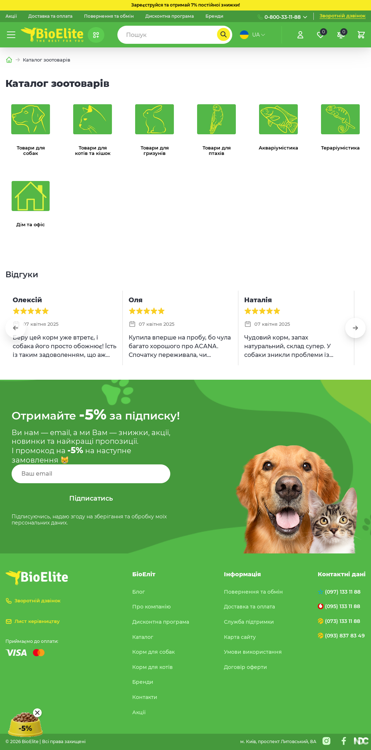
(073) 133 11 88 (342, 621)
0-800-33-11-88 (282, 17)
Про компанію (151, 606)
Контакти (144, 697)
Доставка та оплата (50, 16)
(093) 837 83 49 (345, 635)
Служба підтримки (249, 622)
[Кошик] (361, 34)
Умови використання (253, 652)
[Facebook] (343, 741)
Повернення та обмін (109, 16)
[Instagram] (326, 741)
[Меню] (11, 35)
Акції (11, 16)
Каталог (142, 637)
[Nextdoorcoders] (361, 741)
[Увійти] (300, 34)
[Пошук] (223, 34)
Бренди (214, 16)
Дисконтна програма (169, 16)
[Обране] (320, 34)
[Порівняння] (341, 34)
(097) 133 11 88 (342, 592)
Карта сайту (240, 637)
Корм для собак (153, 652)
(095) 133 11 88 (342, 606)
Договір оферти (245, 667)
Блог (138, 592)
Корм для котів (152, 667)
